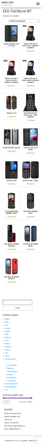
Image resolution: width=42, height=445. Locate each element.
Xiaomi (7, 356)
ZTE (6, 390)
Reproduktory (11, 378)
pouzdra (9, 375)
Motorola (8, 337)
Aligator (7, 319)
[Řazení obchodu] (23, 21)
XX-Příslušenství (10, 359)
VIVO (6, 353)
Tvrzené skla (11, 381)
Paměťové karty (12, 371)
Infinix (7, 334)
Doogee (7, 328)
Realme (7, 344)
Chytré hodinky (12, 365)
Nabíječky (10, 368)
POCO (7, 341)
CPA (6, 325)
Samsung (8, 347)
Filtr (6, 402)
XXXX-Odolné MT (10, 387)
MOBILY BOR (7, 2)
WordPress (16, 441)
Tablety (7, 350)
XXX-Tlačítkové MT (11, 384)
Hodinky (7, 331)
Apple (7, 322)
